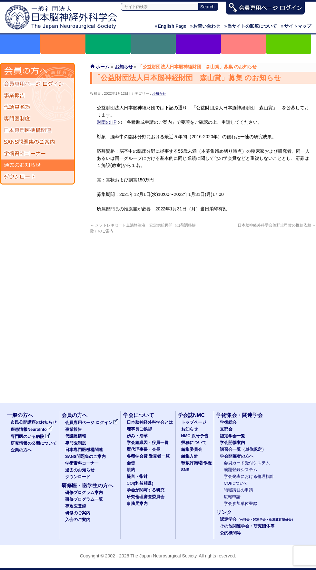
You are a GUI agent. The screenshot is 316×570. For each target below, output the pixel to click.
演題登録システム (240, 470)
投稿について (193, 442)
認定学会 (257, 519)
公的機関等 (230, 533)
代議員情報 (75, 436)
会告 (131, 463)
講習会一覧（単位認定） (243, 449)
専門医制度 (37, 119)
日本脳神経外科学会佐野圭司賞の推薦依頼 (277, 225)
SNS (185, 470)
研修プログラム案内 (84, 492)
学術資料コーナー (37, 153)
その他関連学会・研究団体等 (247, 526)
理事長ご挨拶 (139, 429)
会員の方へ (74, 415)
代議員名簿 (37, 107)
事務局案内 (137, 503)
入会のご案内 (77, 519)
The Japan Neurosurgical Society (163, 555)
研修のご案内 (77, 513)
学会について (138, 415)
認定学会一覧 (232, 436)
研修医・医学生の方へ (87, 485)
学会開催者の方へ (236, 456)
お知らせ (159, 93)
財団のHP (106, 122)
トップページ (193, 422)
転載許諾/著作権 (196, 463)
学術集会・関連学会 (239, 415)
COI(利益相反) (140, 483)
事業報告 (37, 95)
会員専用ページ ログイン (37, 84)
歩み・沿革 (137, 436)
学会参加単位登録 (240, 503)
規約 (131, 470)
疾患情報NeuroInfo (32, 429)
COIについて (236, 483)
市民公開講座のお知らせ (34, 422)
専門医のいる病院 (30, 436)
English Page (170, 26)
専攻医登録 (75, 506)
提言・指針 (137, 476)
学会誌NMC (191, 415)
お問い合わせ (205, 26)
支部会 (226, 429)
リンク (224, 512)
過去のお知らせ (37, 165)
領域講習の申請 (238, 490)
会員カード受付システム (247, 463)
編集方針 (189, 456)
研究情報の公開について (34, 443)
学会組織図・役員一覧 (148, 442)
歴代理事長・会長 (143, 449)
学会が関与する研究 (145, 490)
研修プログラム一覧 (84, 499)
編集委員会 (191, 449)
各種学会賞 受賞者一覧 (148, 456)
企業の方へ (21, 450)
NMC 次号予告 (194, 436)
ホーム (102, 66)
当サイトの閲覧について (250, 26)
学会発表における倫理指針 (249, 476)
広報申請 (232, 497)
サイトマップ (296, 26)
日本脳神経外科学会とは (150, 422)
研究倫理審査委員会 (145, 497)
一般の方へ (20, 415)
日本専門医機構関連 (37, 130)
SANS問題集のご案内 (37, 142)
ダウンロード (37, 177)
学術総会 (228, 422)
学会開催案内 (232, 442)
